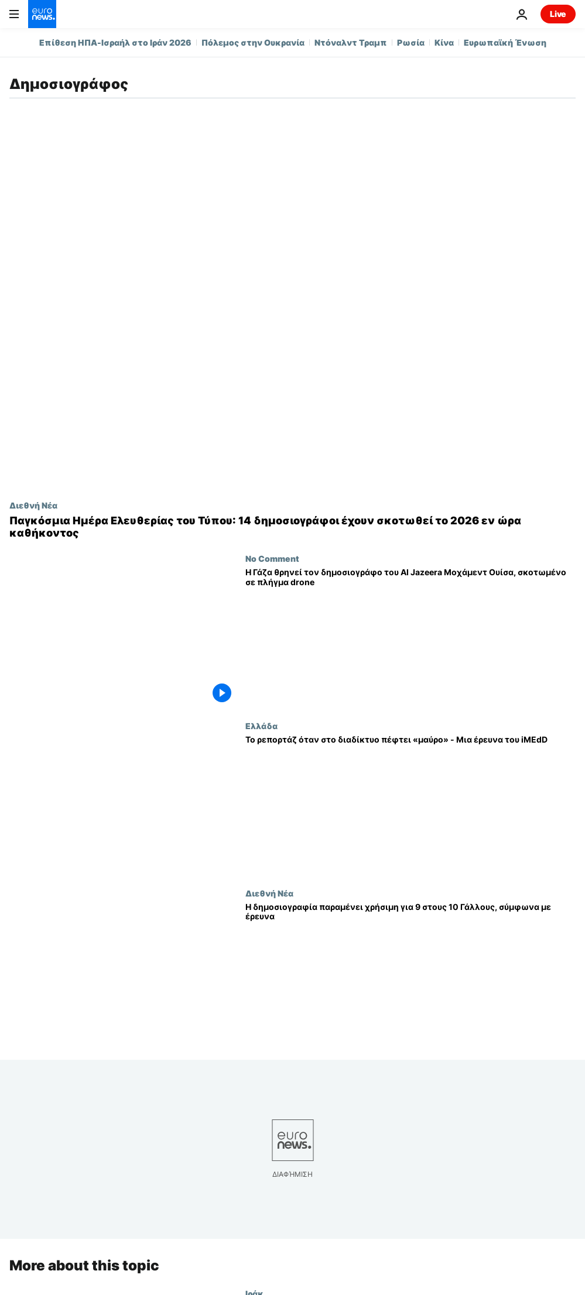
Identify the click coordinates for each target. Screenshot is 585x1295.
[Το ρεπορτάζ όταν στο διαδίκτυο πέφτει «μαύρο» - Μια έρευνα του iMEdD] (410, 804)
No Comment (272, 558)
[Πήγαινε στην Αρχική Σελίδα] (42, 14)
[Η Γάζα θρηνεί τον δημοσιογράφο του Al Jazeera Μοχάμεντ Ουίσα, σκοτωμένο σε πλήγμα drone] (410, 637)
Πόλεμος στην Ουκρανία (253, 42)
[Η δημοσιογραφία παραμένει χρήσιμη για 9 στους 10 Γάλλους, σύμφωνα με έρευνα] (410, 972)
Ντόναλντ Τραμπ (350, 42)
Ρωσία (411, 42)
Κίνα (444, 42)
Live (558, 14)
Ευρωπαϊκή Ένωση (505, 42)
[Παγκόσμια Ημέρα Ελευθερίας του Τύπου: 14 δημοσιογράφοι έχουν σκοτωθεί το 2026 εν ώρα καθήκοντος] (292, 527)
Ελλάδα (261, 725)
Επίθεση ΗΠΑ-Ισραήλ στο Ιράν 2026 (115, 42)
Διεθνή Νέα (33, 505)
